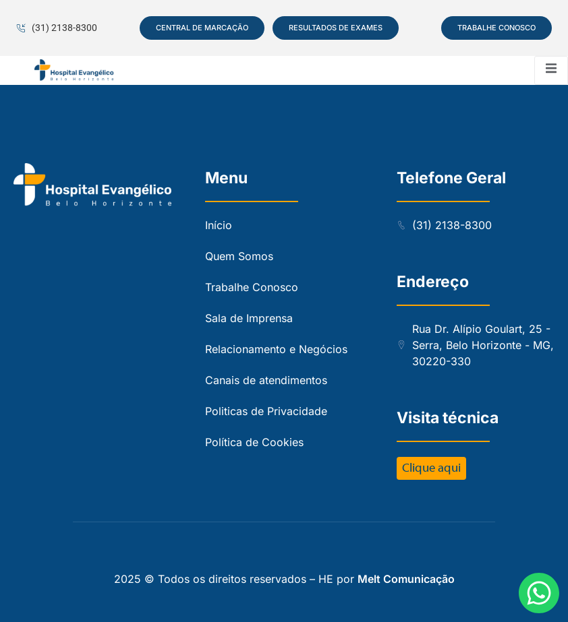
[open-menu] (551, 70)
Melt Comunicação (406, 579)
